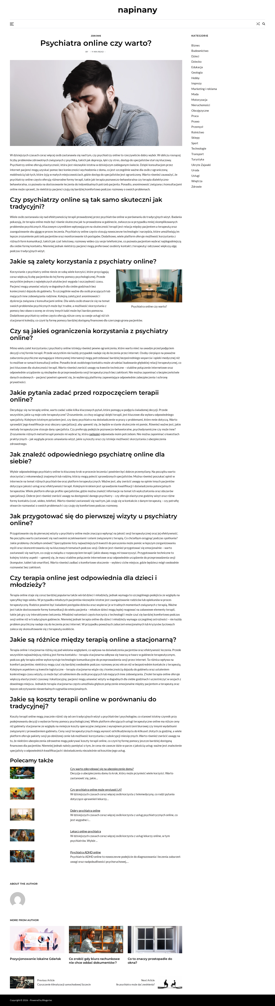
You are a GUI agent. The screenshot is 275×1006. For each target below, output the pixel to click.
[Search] (263, 23)
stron (38, 231)
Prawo (195, 121)
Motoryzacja (199, 99)
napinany (137, 10)
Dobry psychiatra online (85, 810)
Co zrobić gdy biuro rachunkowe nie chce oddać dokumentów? (94, 961)
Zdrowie (96, 35)
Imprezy (196, 83)
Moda (195, 94)
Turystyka (197, 159)
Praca (195, 116)
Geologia (197, 72)
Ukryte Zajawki (201, 165)
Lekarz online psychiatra (85, 831)
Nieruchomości (200, 105)
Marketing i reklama (204, 89)
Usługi (195, 175)
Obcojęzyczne (200, 110)
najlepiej (94, 434)
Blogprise (47, 1000)
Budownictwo (199, 50)
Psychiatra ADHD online (85, 852)
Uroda (195, 170)
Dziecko (196, 61)
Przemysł (197, 126)
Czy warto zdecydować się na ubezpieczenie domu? (102, 769)
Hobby (195, 78)
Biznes (195, 45)
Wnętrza (196, 181)
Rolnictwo (197, 132)
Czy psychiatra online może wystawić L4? (96, 789)
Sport (194, 143)
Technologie (198, 148)
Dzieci (195, 56)
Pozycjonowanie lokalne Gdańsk (35, 959)
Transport (197, 154)
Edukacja (197, 67)
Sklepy (195, 137)
